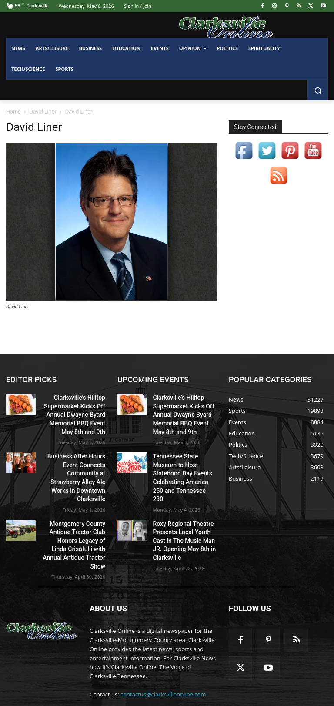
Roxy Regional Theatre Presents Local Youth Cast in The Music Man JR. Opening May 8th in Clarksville (183, 517)
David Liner (43, 111)
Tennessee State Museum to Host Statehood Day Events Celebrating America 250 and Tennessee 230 (183, 464)
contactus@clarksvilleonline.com (163, 659)
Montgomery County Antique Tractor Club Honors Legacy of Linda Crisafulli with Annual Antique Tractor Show (77, 517)
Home (13, 111)
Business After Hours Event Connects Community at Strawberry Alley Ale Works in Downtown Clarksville (75, 464)
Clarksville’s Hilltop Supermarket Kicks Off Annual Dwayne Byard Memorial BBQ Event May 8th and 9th (75, 411)
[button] (317, 90)
